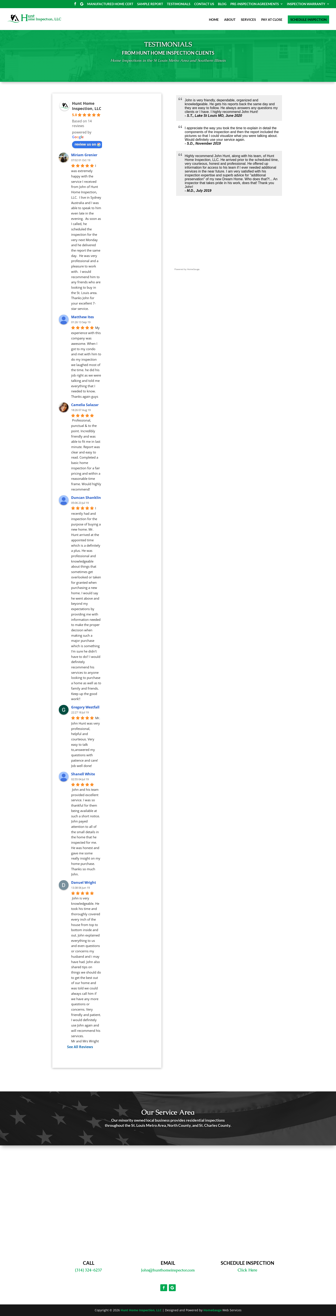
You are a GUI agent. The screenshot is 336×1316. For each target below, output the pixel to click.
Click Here (247, 1270)
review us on (87, 144)
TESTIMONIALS (178, 4)
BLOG (222, 4)
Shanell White (83, 774)
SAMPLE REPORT (150, 4)
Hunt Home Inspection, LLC (86, 106)
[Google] (81, 5)
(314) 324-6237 (88, 1270)
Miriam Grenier (84, 155)
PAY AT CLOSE (271, 19)
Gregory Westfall (85, 707)
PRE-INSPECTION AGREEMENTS (254, 4)
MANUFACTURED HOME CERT (110, 4)
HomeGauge (212, 1310)
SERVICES (248, 19)
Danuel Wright (83, 882)
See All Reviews (80, 1046)
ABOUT (230, 19)
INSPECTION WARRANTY (306, 4)
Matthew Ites (82, 317)
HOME (214, 19)
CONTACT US (204, 4)
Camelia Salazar (85, 404)
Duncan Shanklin (86, 497)
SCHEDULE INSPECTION (308, 19)
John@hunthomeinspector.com (168, 1270)
